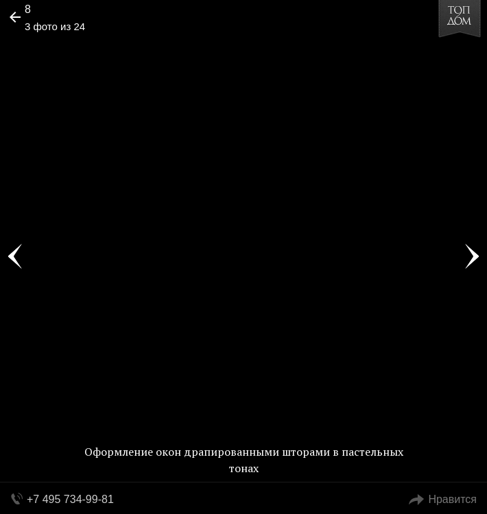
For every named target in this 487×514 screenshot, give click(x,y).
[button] (63, 52)
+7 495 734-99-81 (70, 499)
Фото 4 (472, 257)
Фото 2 (15, 257)
